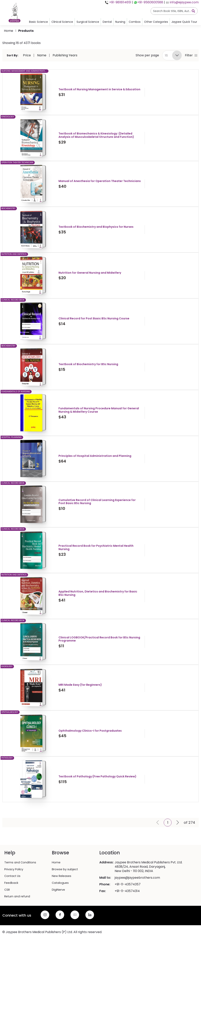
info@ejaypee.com (184, 2)
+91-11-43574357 (128, 943)
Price (27, 55)
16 (166, 55)
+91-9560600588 (150, 2)
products (26, 30)
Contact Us (13, 934)
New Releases (62, 934)
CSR (7, 948)
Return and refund (18, 954)
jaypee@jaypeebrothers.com (137, 936)
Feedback (12, 941)
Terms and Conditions (21, 921)
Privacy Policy (15, 928)
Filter (191, 55)
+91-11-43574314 (127, 950)
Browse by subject (66, 928)
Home (8, 30)
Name (41, 55)
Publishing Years (65, 55)
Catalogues (60, 941)
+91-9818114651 (119, 2)
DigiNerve (59, 948)
